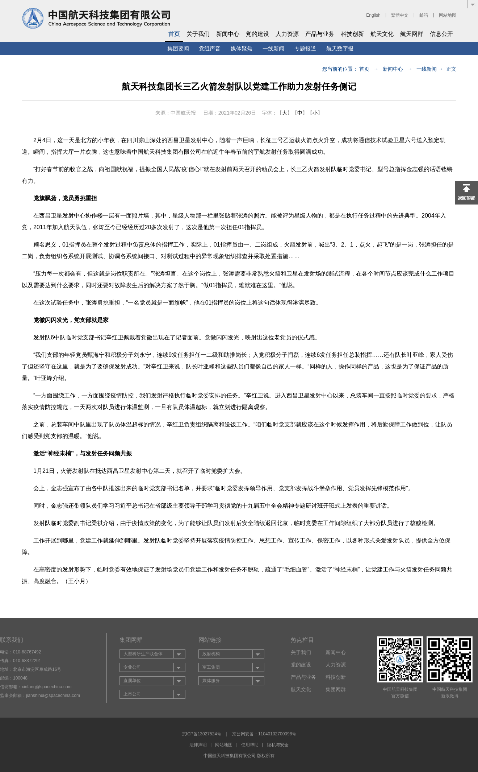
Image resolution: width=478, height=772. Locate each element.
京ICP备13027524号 (201, 733)
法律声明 (198, 744)
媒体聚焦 (241, 48)
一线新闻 (273, 48)
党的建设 (257, 34)
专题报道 (305, 48)
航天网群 (411, 34)
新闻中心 (227, 34)
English (373, 15)
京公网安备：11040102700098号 (264, 733)
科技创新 (352, 34)
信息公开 (441, 34)
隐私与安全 (278, 744)
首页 (174, 34)
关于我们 (198, 34)
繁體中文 (399, 15)
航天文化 (382, 34)
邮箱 (423, 15)
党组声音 (210, 48)
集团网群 (336, 689)
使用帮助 (250, 744)
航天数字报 (339, 48)
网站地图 (447, 15)
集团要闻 (178, 48)
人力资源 (287, 34)
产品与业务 (319, 34)
